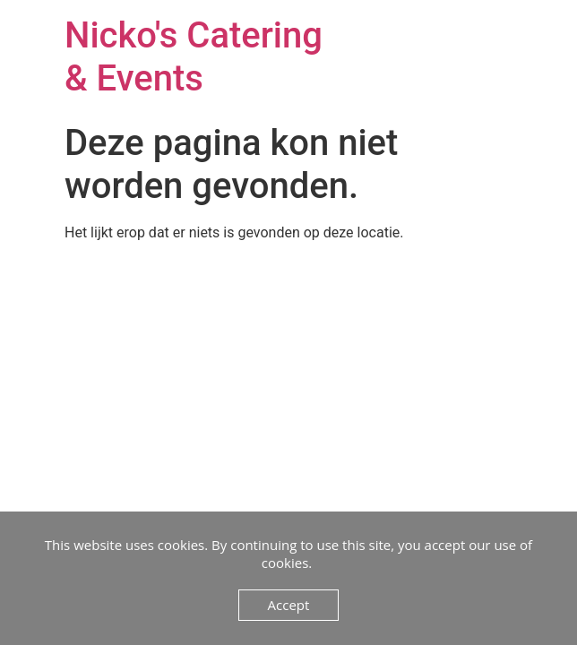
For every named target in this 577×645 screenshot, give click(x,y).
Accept (289, 605)
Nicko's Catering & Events (194, 56)
